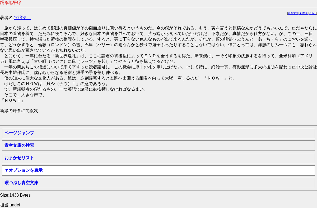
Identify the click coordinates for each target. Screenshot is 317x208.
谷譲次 (22, 17)
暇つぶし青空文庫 (21, 182)
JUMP (312, 13)
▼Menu (303, 13)
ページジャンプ (19, 133)
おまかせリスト (19, 158)
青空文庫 (293, 13)
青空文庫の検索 (19, 145)
